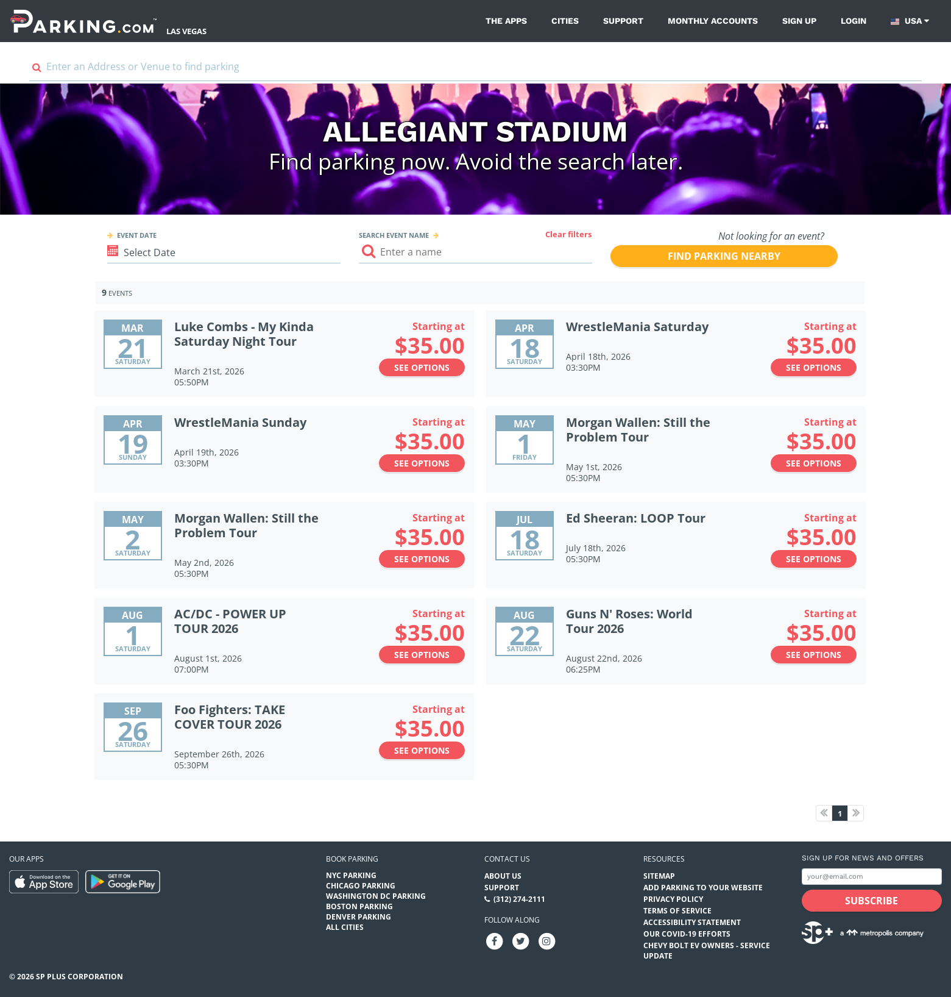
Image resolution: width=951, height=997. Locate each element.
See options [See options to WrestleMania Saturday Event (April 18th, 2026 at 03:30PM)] (813, 367)
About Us (502, 876)
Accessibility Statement (692, 922)
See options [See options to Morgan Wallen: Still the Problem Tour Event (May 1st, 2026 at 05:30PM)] (813, 463)
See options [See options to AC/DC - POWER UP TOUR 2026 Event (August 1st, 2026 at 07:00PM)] (422, 654)
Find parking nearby (724, 256)
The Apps (506, 21)
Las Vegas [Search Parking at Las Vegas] (186, 31)
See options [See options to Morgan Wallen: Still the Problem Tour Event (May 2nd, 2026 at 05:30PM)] (422, 559)
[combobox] (475, 70)
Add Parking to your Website (703, 887)
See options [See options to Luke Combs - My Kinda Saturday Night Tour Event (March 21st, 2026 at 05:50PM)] (422, 367)
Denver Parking (358, 917)
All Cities (345, 927)
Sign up (799, 21)
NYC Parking (351, 875)
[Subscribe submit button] (872, 901)
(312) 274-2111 (519, 899)
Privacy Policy (673, 899)
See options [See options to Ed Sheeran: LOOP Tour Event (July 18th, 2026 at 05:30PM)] (813, 559)
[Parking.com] (83, 21)
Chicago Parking (360, 886)
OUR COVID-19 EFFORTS (686, 934)
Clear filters (568, 234)
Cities (565, 21)
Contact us (507, 859)
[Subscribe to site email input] (872, 876)
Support (623, 21)
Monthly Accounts (713, 21)
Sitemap (659, 876)
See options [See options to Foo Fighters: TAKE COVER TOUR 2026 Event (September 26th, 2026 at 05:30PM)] (422, 750)
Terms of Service (677, 911)
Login (853, 21)
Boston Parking (359, 906)
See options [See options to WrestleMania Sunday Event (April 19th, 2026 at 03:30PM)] (422, 463)
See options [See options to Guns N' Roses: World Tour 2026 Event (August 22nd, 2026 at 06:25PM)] (813, 654)
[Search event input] (475, 252)
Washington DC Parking (376, 896)
